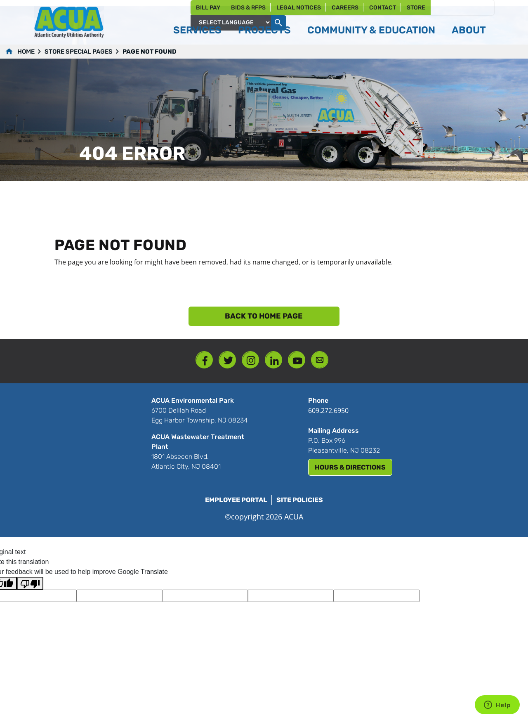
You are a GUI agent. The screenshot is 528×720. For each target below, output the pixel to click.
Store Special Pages (79, 51)
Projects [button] (264, 30)
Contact (382, 7)
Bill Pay (208, 7)
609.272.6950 (328, 410)
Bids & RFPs (248, 7)
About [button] (469, 30)
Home (26, 51)
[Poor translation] (30, 583)
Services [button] (197, 30)
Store (416, 7)
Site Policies (299, 500)
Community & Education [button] (371, 30)
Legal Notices (298, 7)
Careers (345, 7)
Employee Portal (236, 500)
